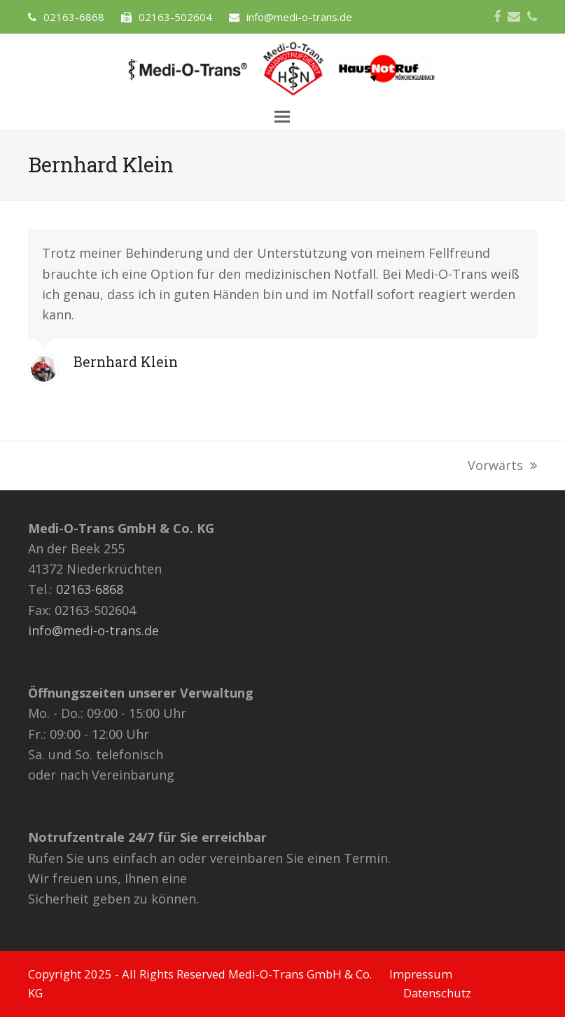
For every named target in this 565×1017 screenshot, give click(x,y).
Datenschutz (437, 993)
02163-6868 (73, 17)
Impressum (420, 974)
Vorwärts (502, 466)
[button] (282, 117)
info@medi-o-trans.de (93, 630)
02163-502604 (175, 17)
